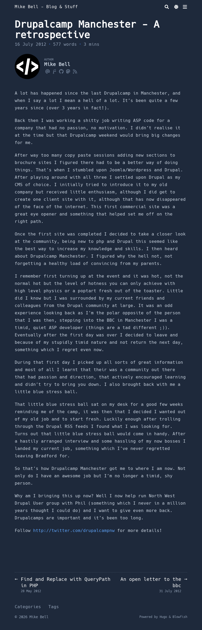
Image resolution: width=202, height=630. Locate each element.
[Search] (167, 7)
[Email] (47, 71)
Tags (53, 606)
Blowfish (180, 617)
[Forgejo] (54, 71)
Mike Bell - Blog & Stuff (46, 6)
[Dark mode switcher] (176, 7)
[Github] (61, 71)
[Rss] (75, 71)
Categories (28, 606)
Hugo (163, 617)
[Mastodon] (68, 71)
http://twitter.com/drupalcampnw (74, 530)
